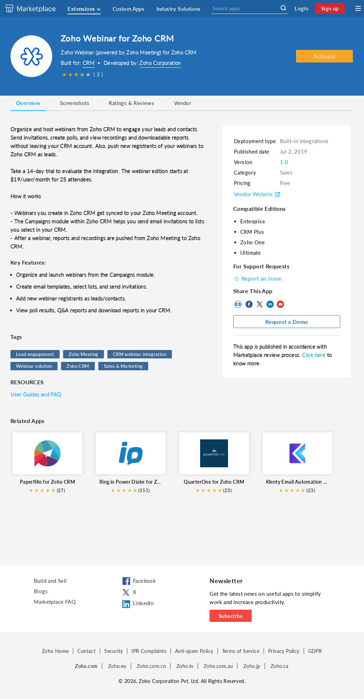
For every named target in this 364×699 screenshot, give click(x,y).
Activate (324, 56)
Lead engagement (35, 354)
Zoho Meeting (83, 354)
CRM (88, 63)
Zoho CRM (78, 366)
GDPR (315, 651)
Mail (280, 304)
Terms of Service (240, 651)
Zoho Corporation (160, 63)
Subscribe (231, 616)
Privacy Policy (283, 651)
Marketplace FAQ (55, 601)
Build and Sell (50, 581)
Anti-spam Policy (194, 651)
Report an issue (257, 278)
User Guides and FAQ (35, 394)
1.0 (284, 162)
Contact (86, 651)
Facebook (249, 304)
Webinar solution (34, 366)
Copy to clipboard (238, 304)
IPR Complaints (148, 651)
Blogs (41, 591)
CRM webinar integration (139, 354)
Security (113, 651)
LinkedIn (270, 304)
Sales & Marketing (123, 366)
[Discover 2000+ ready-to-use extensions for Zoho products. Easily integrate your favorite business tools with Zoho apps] (36, 8)
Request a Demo (286, 321)
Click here (314, 355)
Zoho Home (55, 651)
